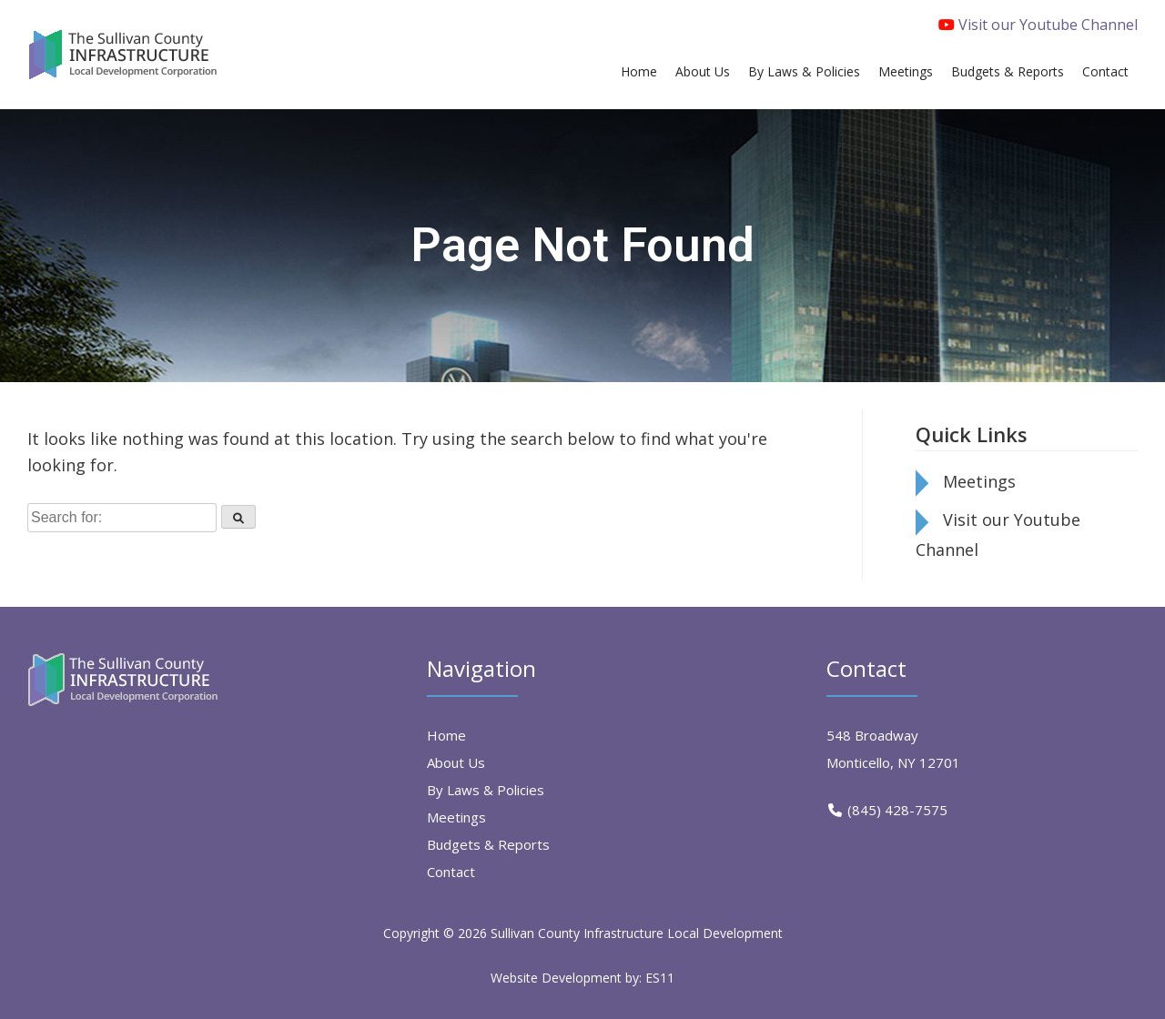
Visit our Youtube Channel (1038, 25)
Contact (451, 872)
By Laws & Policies (485, 790)
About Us (456, 762)
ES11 (659, 977)
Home (446, 735)
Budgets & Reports (488, 844)
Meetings (979, 481)
